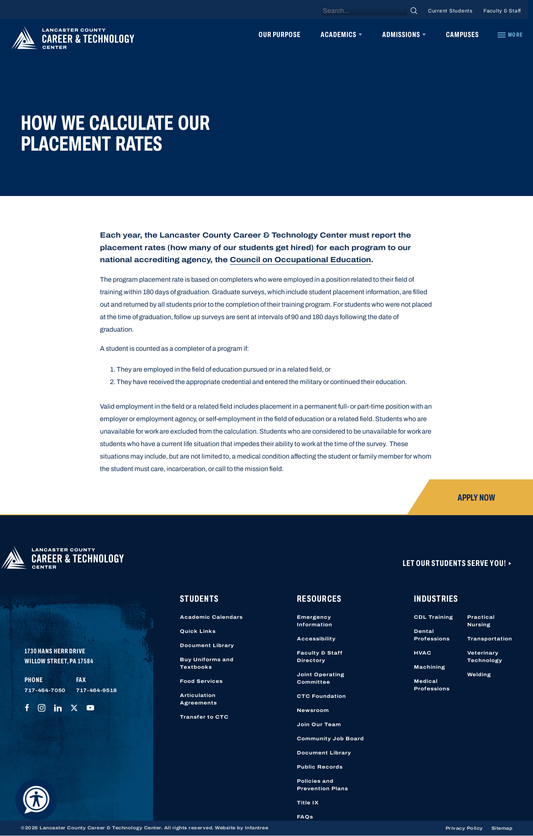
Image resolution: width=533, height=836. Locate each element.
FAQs (305, 817)
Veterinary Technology (484, 656)
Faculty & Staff (502, 11)
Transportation (489, 639)
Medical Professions (432, 685)
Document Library (207, 645)
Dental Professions (432, 635)
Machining (429, 667)
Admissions (401, 34)
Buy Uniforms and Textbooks (207, 663)
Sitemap (502, 828)
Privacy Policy (464, 828)
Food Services (201, 681)
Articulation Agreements (198, 699)
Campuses (462, 34)
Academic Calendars (211, 617)
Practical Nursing (481, 621)
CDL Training (433, 617)
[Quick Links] (510, 35)
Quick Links (198, 631)
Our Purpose (280, 34)
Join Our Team (319, 724)
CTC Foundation (321, 696)
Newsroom (313, 710)
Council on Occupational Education (300, 260)
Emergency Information (314, 621)
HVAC (422, 653)
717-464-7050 (45, 690)
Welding (479, 674)
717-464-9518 (96, 690)
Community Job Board (330, 739)
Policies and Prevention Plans (322, 784)
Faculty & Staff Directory (320, 656)
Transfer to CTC (204, 717)
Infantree (257, 827)
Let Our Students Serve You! (455, 563)
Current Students (450, 11)
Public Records (320, 767)
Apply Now (476, 498)
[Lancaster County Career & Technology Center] (72, 40)
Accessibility (316, 639)
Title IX (308, 803)
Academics (338, 34)
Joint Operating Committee (320, 678)
